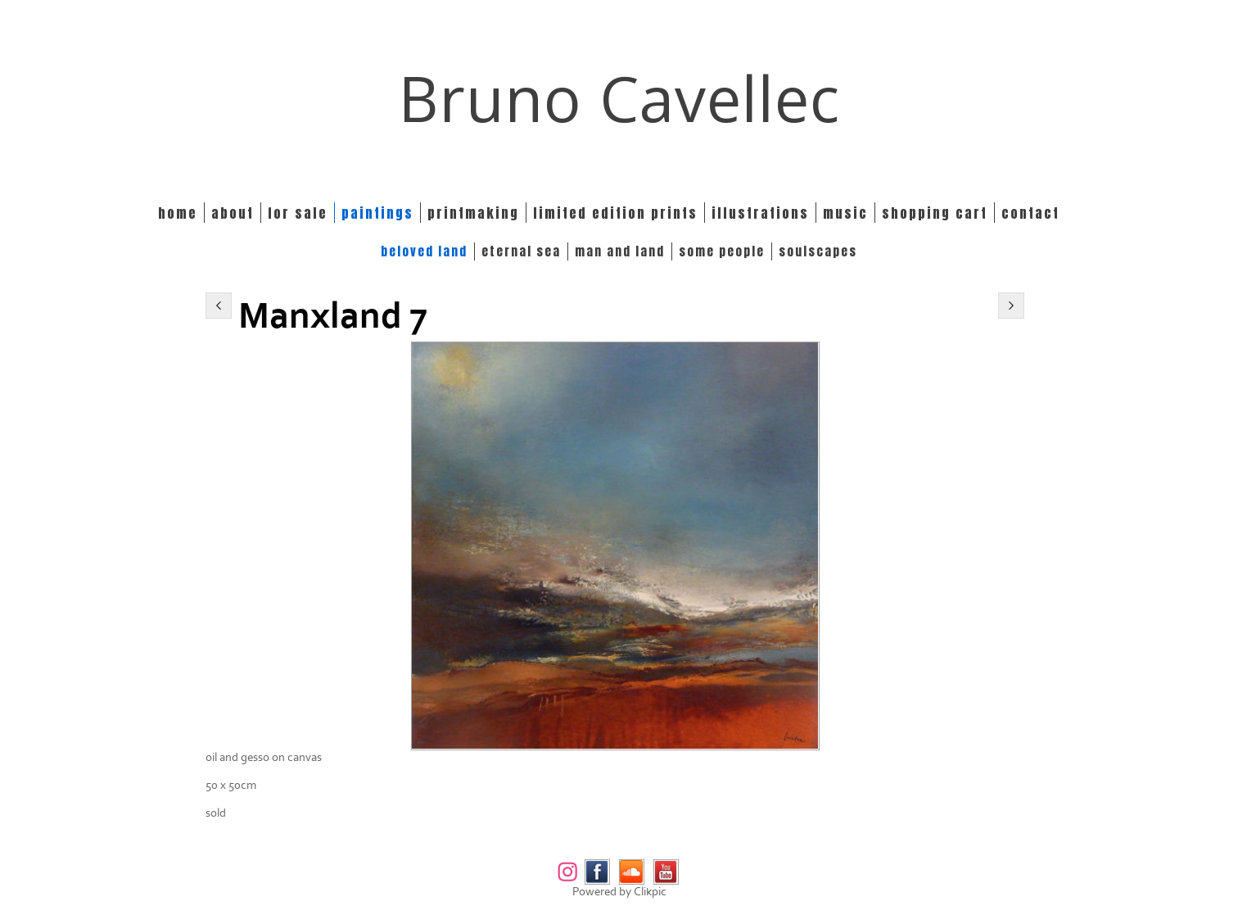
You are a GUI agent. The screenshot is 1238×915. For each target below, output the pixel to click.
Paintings (377, 212)
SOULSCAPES (818, 251)
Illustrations (760, 212)
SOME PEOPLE (722, 251)
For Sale (298, 212)
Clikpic (650, 892)
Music (845, 212)
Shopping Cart (934, 212)
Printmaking (473, 212)
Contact (1030, 212)
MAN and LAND (620, 251)
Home (177, 212)
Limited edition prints (615, 212)
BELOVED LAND (424, 251)
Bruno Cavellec (619, 98)
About (232, 212)
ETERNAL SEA (521, 251)
